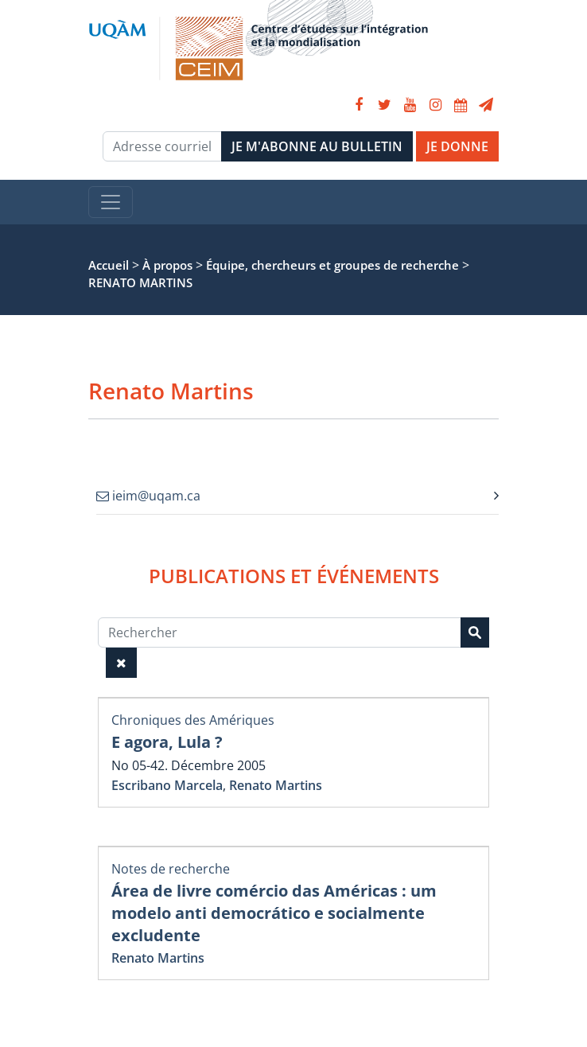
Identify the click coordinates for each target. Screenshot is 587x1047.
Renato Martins (275, 785)
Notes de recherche (170, 869)
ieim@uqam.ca (148, 495)
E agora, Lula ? (167, 742)
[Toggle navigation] (110, 202)
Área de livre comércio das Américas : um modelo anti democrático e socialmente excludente (274, 913)
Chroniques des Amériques (192, 720)
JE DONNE (457, 146)
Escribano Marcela (167, 785)
